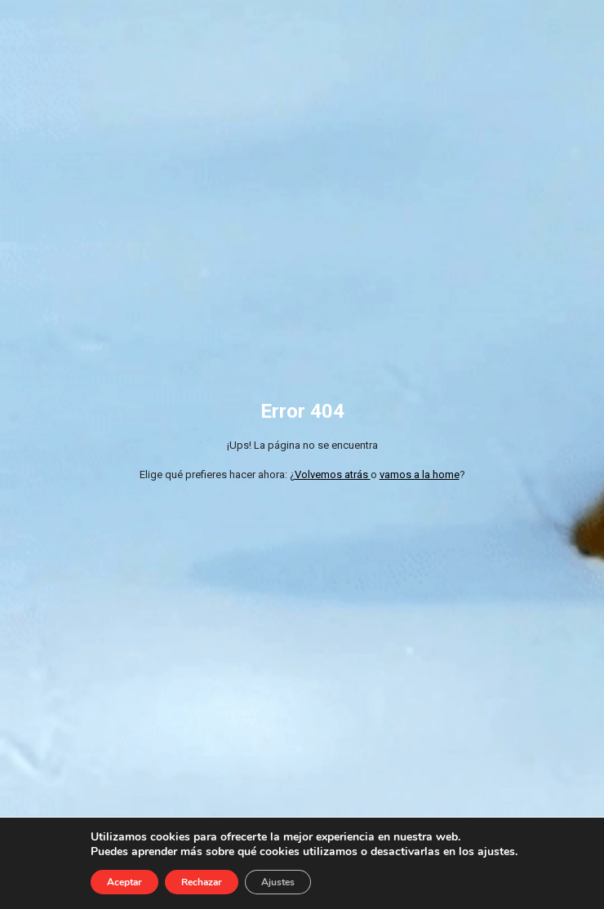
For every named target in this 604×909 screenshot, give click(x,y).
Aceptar (124, 882)
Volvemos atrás (333, 474)
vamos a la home (420, 474)
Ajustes (278, 882)
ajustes (496, 852)
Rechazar (201, 882)
